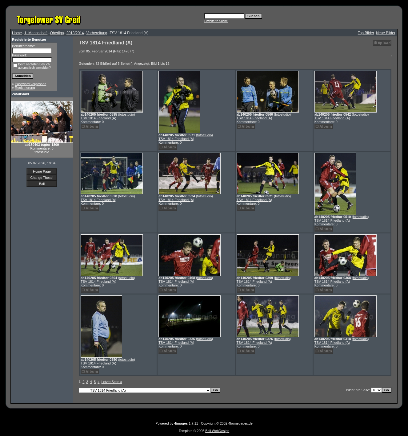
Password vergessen (30, 84)
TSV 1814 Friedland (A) (98, 118)
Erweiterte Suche (216, 21)
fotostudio (126, 114)
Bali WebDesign (217, 431)
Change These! (41, 177)
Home (17, 33)
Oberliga (57, 33)
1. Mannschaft (35, 33)
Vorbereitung (96, 33)
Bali (42, 184)
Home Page (42, 171)
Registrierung (25, 87)
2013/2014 (75, 33)
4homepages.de (240, 423)
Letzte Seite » (112, 382)
